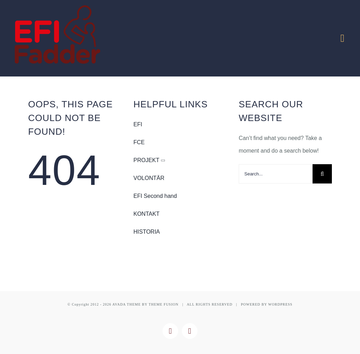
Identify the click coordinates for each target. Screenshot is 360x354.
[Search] (322, 173)
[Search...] (276, 173)
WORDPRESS (280, 304)
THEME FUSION (164, 304)
